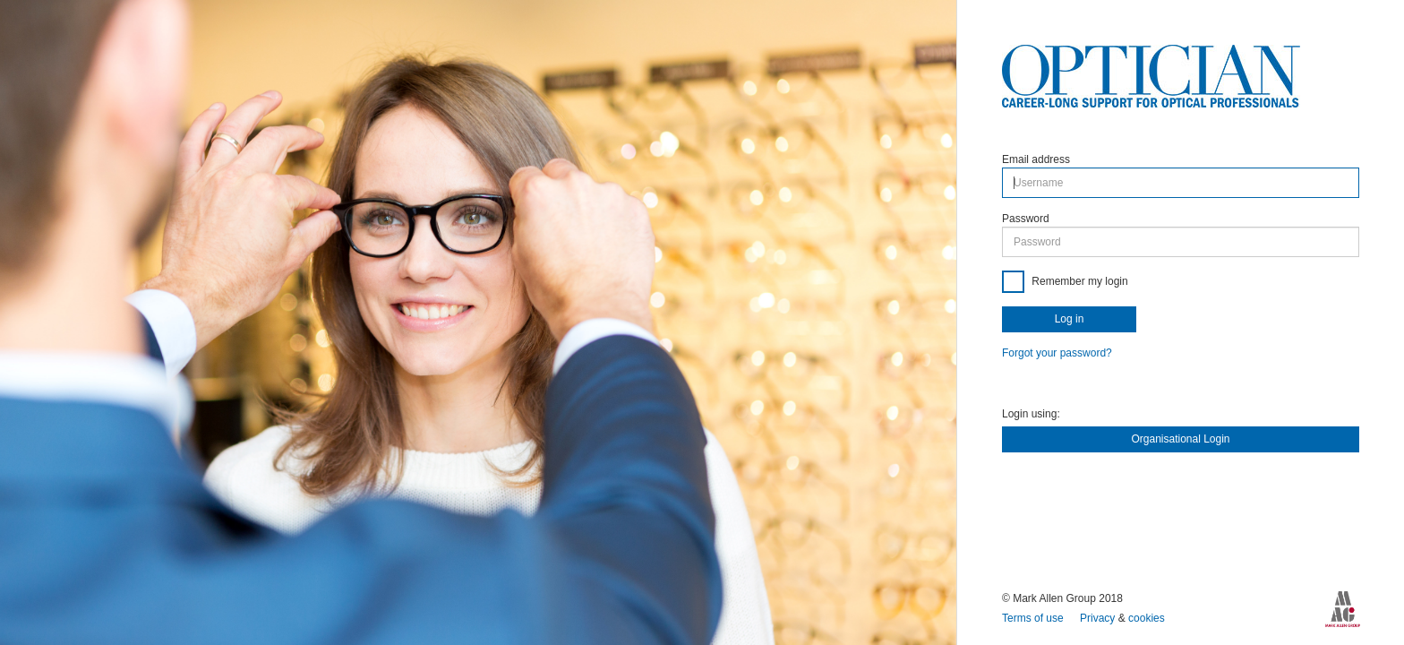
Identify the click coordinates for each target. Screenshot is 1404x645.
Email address (1036, 159)
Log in (1069, 319)
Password (1025, 218)
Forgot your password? (1057, 353)
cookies (1146, 618)
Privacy (1099, 618)
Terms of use (1034, 618)
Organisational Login (1180, 439)
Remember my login (1078, 281)
